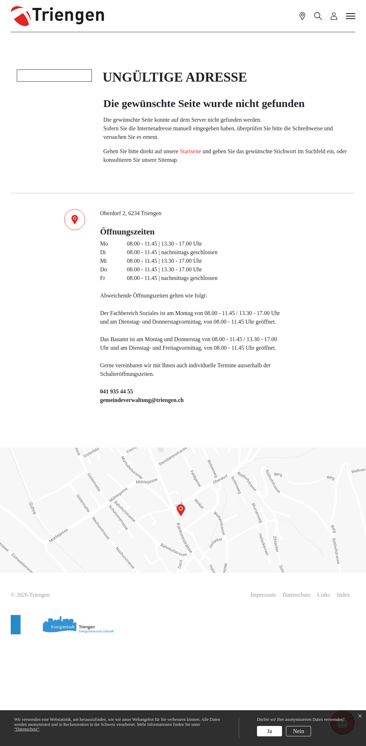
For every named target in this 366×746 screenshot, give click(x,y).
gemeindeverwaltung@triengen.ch (142, 502)
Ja (269, 731)
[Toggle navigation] (351, 15)
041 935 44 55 (116, 494)
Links (323, 697)
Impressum (263, 697)
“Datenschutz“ (26, 729)
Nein (298, 731)
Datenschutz (296, 697)
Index (343, 697)
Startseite (190, 254)
